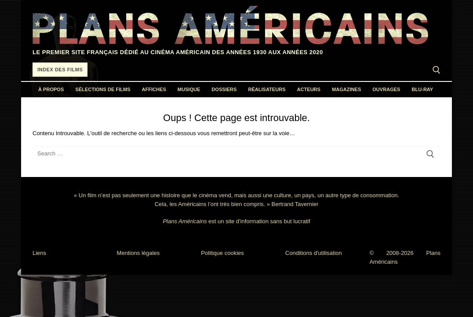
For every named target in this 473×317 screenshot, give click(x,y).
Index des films (60, 69)
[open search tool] (436, 70)
